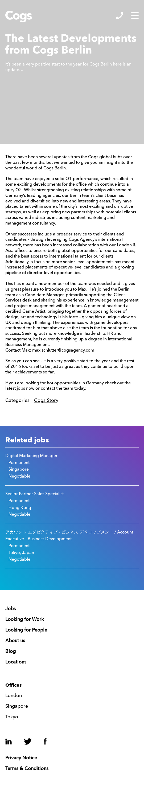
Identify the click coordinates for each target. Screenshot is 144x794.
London (13, 695)
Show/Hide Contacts (119, 15)
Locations (15, 662)
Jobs (10, 608)
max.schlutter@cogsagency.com (63, 350)
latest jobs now (19, 388)
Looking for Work (24, 619)
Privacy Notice (21, 758)
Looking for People (26, 630)
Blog (10, 651)
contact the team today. (63, 388)
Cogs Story (46, 400)
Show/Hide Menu (135, 15)
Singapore (16, 706)
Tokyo (11, 717)
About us (15, 640)
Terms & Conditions (26, 768)
